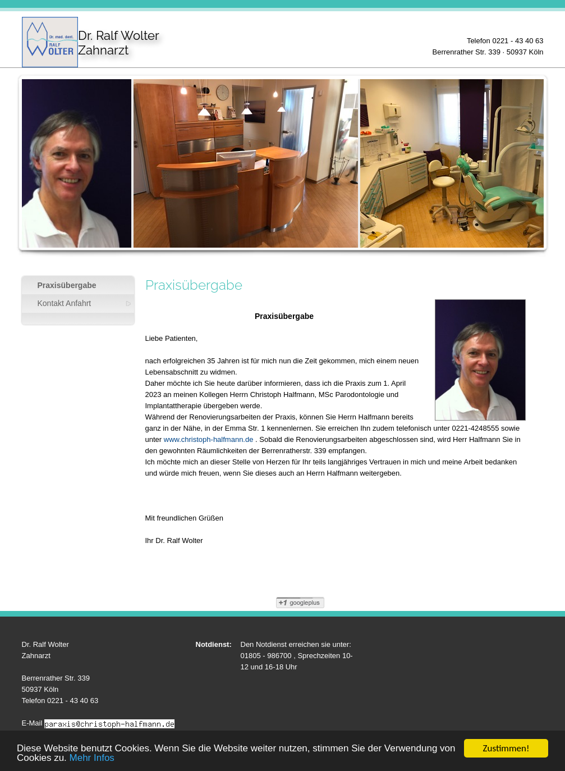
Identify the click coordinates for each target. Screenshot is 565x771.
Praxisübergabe (67, 285)
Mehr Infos (92, 758)
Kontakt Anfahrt (64, 303)
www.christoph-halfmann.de (209, 439)
